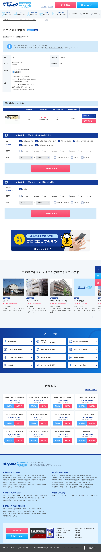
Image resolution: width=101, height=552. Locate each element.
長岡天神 (34, 500)
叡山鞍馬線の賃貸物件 (85, 487)
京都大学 (8, 509)
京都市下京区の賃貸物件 (39, 477)
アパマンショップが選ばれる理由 (84, 528)
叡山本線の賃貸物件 (71, 487)
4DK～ (96, 495)
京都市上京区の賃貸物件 (23, 475)
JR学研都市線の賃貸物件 (72, 480)
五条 (15, 498)
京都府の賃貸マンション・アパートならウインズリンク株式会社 (19, 20)
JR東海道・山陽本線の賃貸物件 (61, 477)
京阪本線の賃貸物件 (71, 482)
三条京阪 (44, 495)
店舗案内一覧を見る (91, 390)
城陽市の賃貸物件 (19, 487)
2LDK (80, 495)
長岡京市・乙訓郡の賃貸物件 (11, 484)
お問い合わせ (78, 537)
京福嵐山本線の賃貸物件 (87, 484)
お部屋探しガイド (61, 532)
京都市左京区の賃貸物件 (38, 475)
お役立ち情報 (60, 537)
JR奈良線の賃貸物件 (58, 480)
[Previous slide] (8, 317)
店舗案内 (77, 532)
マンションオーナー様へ (63, 530)
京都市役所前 (37, 495)
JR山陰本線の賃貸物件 (77, 477)
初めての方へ (60, 528)
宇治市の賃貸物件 (8, 487)
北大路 (8, 495)
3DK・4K (85, 495)
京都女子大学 (37, 511)
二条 (42, 498)
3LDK (91, 495)
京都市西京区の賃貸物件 (9, 480)
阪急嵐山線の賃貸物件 (58, 482)
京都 (19, 498)
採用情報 (50, 7)
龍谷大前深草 (18, 500)
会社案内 (77, 530)
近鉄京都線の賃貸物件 (72, 484)
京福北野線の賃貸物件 (58, 487)
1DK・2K (63, 495)
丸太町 (24, 495)
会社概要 (43, 7)
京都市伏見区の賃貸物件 (9, 482)
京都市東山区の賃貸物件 (24, 477)
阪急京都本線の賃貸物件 (87, 480)
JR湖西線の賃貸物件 (91, 477)
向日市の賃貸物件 (41, 484)
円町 (39, 498)
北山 (4, 495)
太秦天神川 (6, 500)
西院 (32, 498)
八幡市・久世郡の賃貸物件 (27, 484)
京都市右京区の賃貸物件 (38, 480)
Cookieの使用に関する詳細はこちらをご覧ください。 (46, 548)
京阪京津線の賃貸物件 (58, 484)
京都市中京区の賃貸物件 (9, 477)
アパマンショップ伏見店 (56, 48)
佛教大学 (23, 513)
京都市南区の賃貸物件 (24, 480)
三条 (4, 498)
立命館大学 (35, 509)
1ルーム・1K (55, 495)
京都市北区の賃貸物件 (9, 475)
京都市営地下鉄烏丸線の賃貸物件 (61, 475)
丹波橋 (29, 500)
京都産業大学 (9, 511)
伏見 (11, 500)
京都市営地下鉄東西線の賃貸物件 (81, 475)
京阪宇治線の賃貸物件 (85, 482)
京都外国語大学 (10, 516)
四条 (11, 498)
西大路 (24, 498)
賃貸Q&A (59, 535)
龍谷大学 (23, 511)
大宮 (28, 498)
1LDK (69, 495)
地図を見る (17, 72)
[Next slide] (92, 317)
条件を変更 (10, 144)
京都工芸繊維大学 (38, 513)
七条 (8, 498)
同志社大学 (21, 509)
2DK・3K (74, 495)
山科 (24, 500)
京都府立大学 (9, 513)
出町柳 (18, 495)
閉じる (91, 548)
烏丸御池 (29, 495)
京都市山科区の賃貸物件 (24, 482)
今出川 (13, 495)
